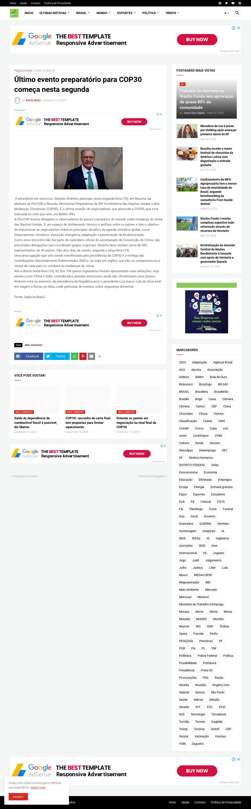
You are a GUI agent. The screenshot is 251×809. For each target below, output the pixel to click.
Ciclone (218, 413)
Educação (185, 479)
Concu (199, 428)
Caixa (212, 399)
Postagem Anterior (25, 476)
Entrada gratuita (221, 487)
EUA (182, 501)
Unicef (215, 729)
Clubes (207, 421)
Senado (184, 707)
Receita (184, 685)
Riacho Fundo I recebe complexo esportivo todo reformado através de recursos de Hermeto (217, 224)
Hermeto (223, 523)
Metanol (203, 597)
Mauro (183, 575)
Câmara (227, 399)
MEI (208, 582)
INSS (202, 545)
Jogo (182, 560)
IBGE (182, 538)
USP (228, 729)
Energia (199, 487)
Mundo (102, 13)
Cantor (200, 406)
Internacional (188, 553)
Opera (183, 633)
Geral (194, 516)
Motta (228, 611)
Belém (199, 377)
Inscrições (186, 545)
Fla (181, 509)
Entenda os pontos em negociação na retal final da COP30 (136, 422)
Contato (35, 3)
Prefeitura (209, 663)
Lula (225, 567)
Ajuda (23, 3)
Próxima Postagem (151, 476)
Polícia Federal (207, 655)
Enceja (183, 487)
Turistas (199, 729)
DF (181, 457)
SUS (181, 714)
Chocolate (186, 413)
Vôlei (182, 743)
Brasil (81, 13)
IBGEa (196, 538)
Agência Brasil (222, 362)
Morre (199, 611)
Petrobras (206, 641)
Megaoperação (189, 582)
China (227, 406)
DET (225, 450)
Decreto (215, 443)
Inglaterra (222, 538)
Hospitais (209, 531)
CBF (214, 406)
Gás (181, 516)
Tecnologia (198, 714)
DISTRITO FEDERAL (192, 465)
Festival (206, 501)
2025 (182, 362)
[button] (227, 13)
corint (183, 435)
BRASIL (184, 391)
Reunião (200, 685)
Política (149, 13)
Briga (198, 399)
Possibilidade (188, 663)
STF (198, 707)
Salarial (184, 692)
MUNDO (201, 619)
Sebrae (198, 699)
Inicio (13, 3)
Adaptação (199, 362)
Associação (215, 369)
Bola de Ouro (218, 377)
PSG (206, 677)
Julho (183, 567)
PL (203, 648)
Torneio (200, 721)
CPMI (218, 435)
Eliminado (205, 479)
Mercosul (185, 597)
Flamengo (196, 509)
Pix (193, 648)
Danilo (199, 443)
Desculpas (186, 450)
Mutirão (218, 619)
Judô (195, 560)
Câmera (184, 406)
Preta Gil (206, 670)
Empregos (225, 479)
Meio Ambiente (45, 70)
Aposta (196, 369)
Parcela (198, 633)
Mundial (184, 619)
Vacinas (220, 736)
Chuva (203, 413)
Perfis (214, 633)
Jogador (218, 553)
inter (215, 545)
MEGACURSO (203, 575)
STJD (222, 707)
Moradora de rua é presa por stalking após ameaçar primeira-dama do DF (218, 130)
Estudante (218, 494)
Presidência (187, 670)
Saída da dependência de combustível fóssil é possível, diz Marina (35, 422)
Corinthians (201, 435)
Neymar (184, 626)
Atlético (184, 377)
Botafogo (205, 384)
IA (222, 531)
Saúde (183, 699)
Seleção (214, 699)
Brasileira (201, 391)
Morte (214, 611)
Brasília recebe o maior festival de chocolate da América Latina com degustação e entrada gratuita (216, 157)
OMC (210, 626)
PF (221, 641)
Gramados (186, 523)
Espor (183, 494)
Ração (219, 677)
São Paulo (217, 692)
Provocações (187, 677)
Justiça (198, 567)
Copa (213, 428)
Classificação (188, 421)
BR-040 (223, 384)
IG (208, 538)
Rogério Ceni (220, 685)
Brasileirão (221, 391)
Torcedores (218, 714)
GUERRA (205, 523)
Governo (209, 516)
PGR (182, 648)
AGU (182, 369)
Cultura (184, 443)
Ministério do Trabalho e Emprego (201, 604)
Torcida (184, 721)
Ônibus (224, 626)
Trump (183, 729)
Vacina (183, 736)
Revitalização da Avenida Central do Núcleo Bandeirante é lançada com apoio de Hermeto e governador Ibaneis (217, 253)
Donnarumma (188, 472)
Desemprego (207, 450)
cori (225, 428)
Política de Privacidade (57, 3)
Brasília (184, 399)
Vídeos (171, 13)
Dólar (215, 465)
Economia (210, 472)
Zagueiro (198, 743)
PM (214, 648)
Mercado (211, 589)
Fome (213, 509)
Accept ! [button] (18, 796)
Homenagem (187, 531)
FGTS (220, 501)
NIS (198, 626)
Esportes (125, 13)
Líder (212, 567)
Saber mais (38, 787)
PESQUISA (186, 641)
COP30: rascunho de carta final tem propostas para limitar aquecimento (87, 422)
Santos (200, 692)
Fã (192, 501)
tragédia (217, 721)
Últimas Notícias (52, 13)
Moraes (184, 611)
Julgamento (213, 560)
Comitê (184, 428)
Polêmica (185, 655)
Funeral (228, 509)
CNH (221, 421)
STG (209, 707)
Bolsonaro (186, 384)
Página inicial (23, 70)
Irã (205, 553)
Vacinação (202, 736)
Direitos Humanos (201, 457)
